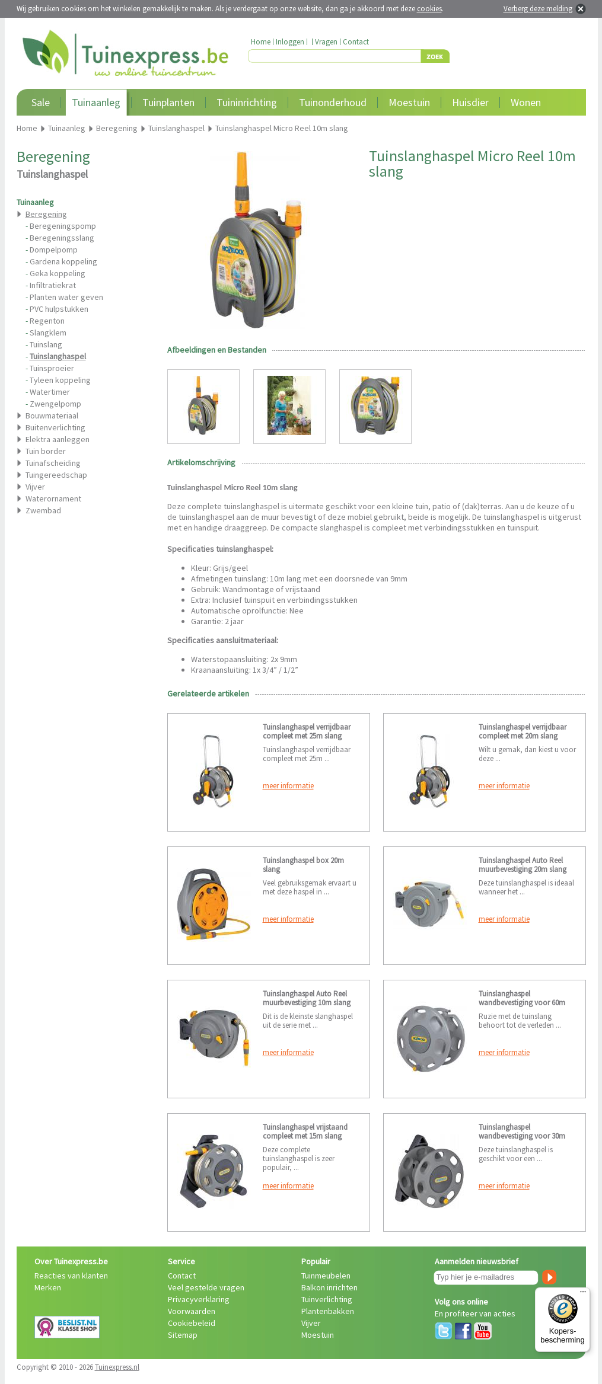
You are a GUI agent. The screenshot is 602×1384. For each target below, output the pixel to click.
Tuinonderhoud (333, 102)
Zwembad (43, 510)
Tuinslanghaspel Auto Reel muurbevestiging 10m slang (307, 998)
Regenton (47, 320)
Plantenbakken (327, 1311)
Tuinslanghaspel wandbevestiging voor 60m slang (522, 1003)
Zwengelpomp (55, 403)
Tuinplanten (168, 102)
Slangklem (48, 332)
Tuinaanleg (96, 102)
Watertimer (50, 391)
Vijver (35, 486)
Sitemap (183, 1334)
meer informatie (288, 786)
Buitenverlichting (55, 427)
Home (260, 42)
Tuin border (46, 451)
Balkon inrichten (329, 1287)
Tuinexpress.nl (117, 1367)
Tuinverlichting (326, 1299)
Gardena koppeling (63, 261)
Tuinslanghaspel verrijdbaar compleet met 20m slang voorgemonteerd (522, 736)
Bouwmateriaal (52, 415)
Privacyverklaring (199, 1299)
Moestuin (409, 102)
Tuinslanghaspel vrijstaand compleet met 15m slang (305, 1131)
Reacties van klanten (71, 1275)
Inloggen (290, 42)
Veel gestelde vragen (206, 1287)
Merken (47, 1287)
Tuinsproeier (52, 368)
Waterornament (53, 498)
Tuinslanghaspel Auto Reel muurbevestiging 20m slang (522, 864)
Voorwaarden (191, 1311)
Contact (356, 42)
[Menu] (583, 1294)
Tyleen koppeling (60, 380)
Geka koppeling (57, 273)
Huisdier (470, 102)
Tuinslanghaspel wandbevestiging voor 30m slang (522, 1136)
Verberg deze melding (538, 9)
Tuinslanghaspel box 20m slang (303, 864)
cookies (429, 9)
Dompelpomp (54, 249)
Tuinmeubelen (326, 1275)
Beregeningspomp (63, 225)
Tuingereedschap (56, 474)
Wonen (526, 102)
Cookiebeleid (191, 1323)
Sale (40, 102)
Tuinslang (46, 344)
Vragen (326, 42)
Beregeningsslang (62, 237)
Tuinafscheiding (53, 463)
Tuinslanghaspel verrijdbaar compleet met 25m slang (307, 731)
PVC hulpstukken (59, 308)
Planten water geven (66, 297)
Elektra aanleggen (58, 439)
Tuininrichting (246, 102)
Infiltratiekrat (53, 285)
